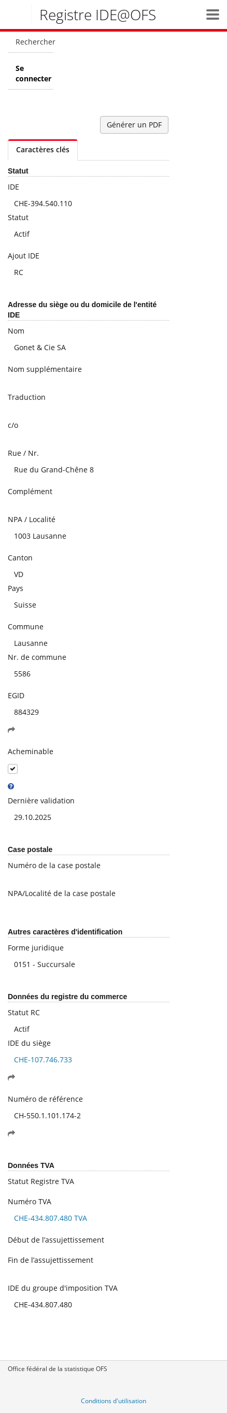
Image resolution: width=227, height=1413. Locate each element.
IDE (13, 187)
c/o (13, 425)
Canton (20, 558)
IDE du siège (29, 1043)
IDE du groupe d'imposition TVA (63, 1288)
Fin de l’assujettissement (50, 1260)
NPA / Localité (31, 519)
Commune (26, 626)
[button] (212, 14)
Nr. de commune (37, 657)
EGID (16, 695)
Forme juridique (36, 948)
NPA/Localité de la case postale (62, 893)
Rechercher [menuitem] (34, 42)
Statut (18, 217)
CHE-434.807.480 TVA (50, 1218)
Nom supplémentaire (45, 369)
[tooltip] (11, 786)
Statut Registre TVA (41, 1181)
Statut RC (24, 1012)
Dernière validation (41, 800)
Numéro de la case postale (54, 865)
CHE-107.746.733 (43, 1059)
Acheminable (30, 751)
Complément (30, 491)
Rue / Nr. (23, 453)
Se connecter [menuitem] (33, 73)
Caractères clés (42, 149)
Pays (15, 588)
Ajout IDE (23, 256)
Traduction (27, 397)
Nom (16, 331)
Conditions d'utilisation (113, 1400)
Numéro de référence (45, 1099)
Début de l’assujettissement (56, 1240)
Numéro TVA (29, 1201)
